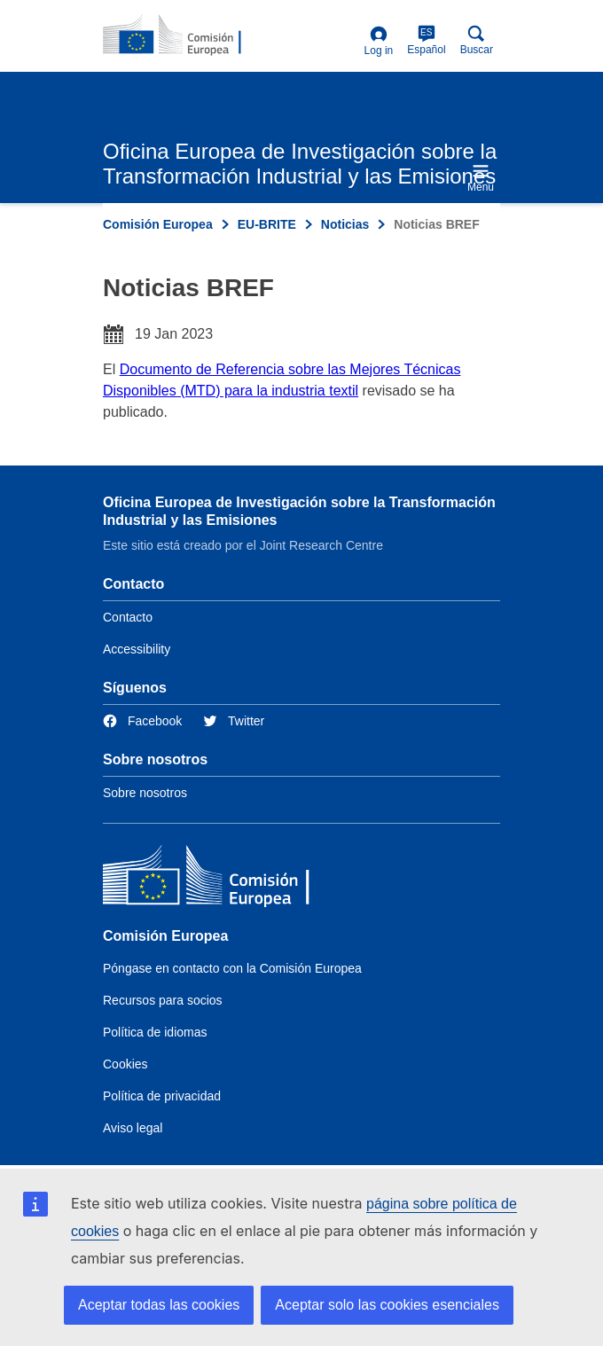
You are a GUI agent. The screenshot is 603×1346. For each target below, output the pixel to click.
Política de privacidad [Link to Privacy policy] (162, 1096)
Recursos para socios (163, 1000)
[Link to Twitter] (233, 721)
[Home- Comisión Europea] (189, 35)
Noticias (345, 224)
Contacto (128, 617)
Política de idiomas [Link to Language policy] (155, 1032)
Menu (480, 177)
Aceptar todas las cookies (158, 1304)
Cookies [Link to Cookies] (125, 1064)
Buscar (476, 40)
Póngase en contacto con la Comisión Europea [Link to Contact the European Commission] (232, 968)
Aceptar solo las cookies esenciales (387, 1304)
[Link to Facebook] (142, 721)
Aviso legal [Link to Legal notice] (132, 1128)
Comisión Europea (158, 224)
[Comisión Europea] (231, 879)
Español (426, 40)
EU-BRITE (267, 224)
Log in (379, 41)
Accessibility (136, 649)
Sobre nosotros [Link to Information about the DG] (145, 793)
